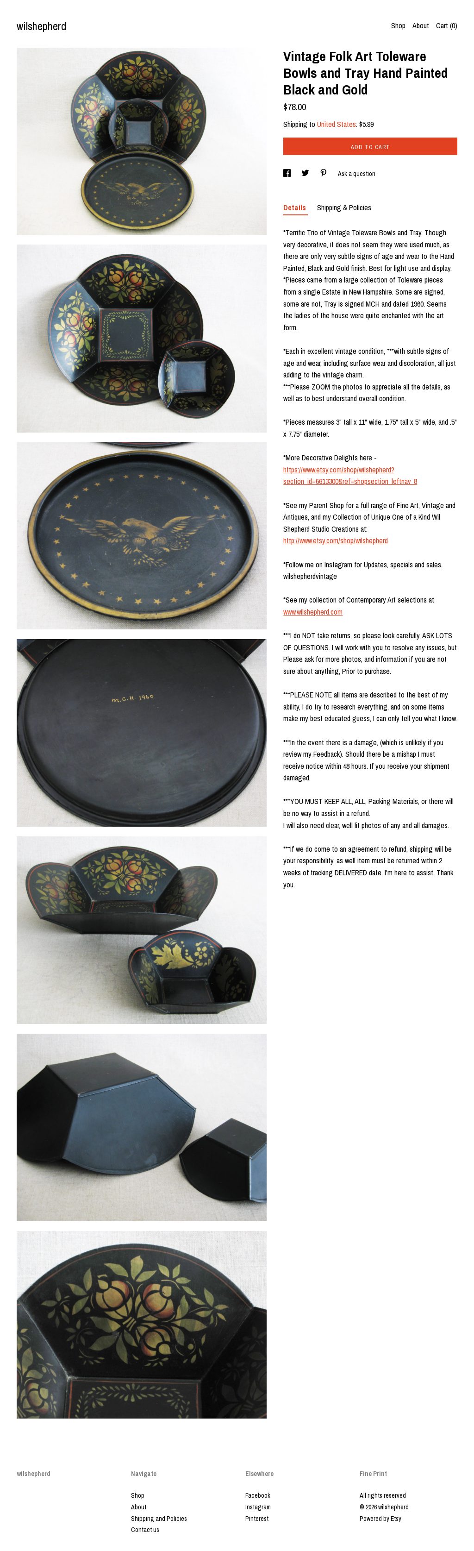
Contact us (145, 1530)
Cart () (446, 25)
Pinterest (256, 1518)
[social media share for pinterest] (324, 174)
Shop (398, 25)
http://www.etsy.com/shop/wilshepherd (335, 540)
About (420, 25)
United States (336, 124)
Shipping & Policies (344, 207)
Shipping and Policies (159, 1518)
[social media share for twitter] (306, 174)
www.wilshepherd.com (313, 612)
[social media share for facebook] (287, 174)
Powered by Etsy (380, 1518)
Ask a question (356, 174)
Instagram (258, 1507)
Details (295, 207)
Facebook (257, 1495)
